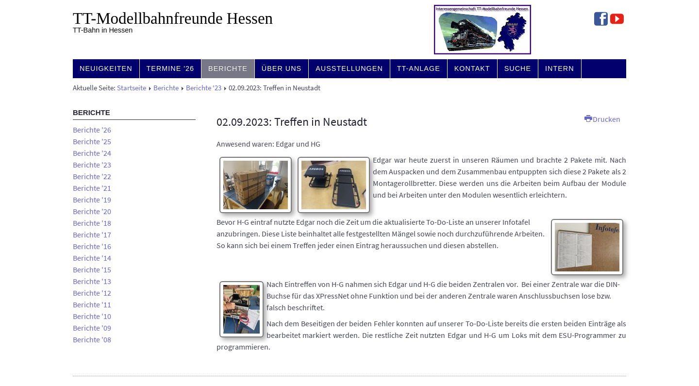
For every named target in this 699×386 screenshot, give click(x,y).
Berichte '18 (92, 223)
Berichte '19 (92, 199)
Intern (559, 68)
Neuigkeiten (106, 68)
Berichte (228, 68)
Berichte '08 (92, 339)
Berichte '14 (92, 258)
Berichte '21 (92, 188)
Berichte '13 (92, 281)
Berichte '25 (92, 141)
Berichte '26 (92, 129)
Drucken (602, 119)
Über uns (281, 68)
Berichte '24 (92, 153)
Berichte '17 (92, 234)
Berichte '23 (203, 88)
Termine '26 (171, 68)
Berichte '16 (92, 246)
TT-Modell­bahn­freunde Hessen (173, 18)
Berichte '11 (92, 304)
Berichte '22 (92, 176)
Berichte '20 (92, 211)
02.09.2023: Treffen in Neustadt (291, 121)
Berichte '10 (92, 316)
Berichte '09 (92, 328)
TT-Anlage (418, 68)
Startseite (131, 88)
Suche (517, 68)
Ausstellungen (349, 68)
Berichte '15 (92, 269)
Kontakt (472, 68)
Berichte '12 (92, 293)
